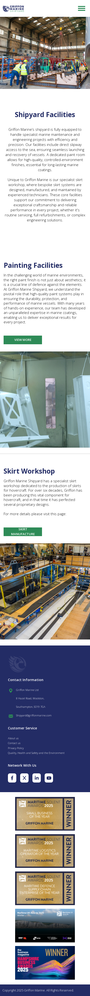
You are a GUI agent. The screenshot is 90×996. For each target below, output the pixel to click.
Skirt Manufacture (23, 531)
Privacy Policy (16, 748)
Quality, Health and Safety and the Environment (36, 753)
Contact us (14, 743)
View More (22, 340)
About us (13, 738)
